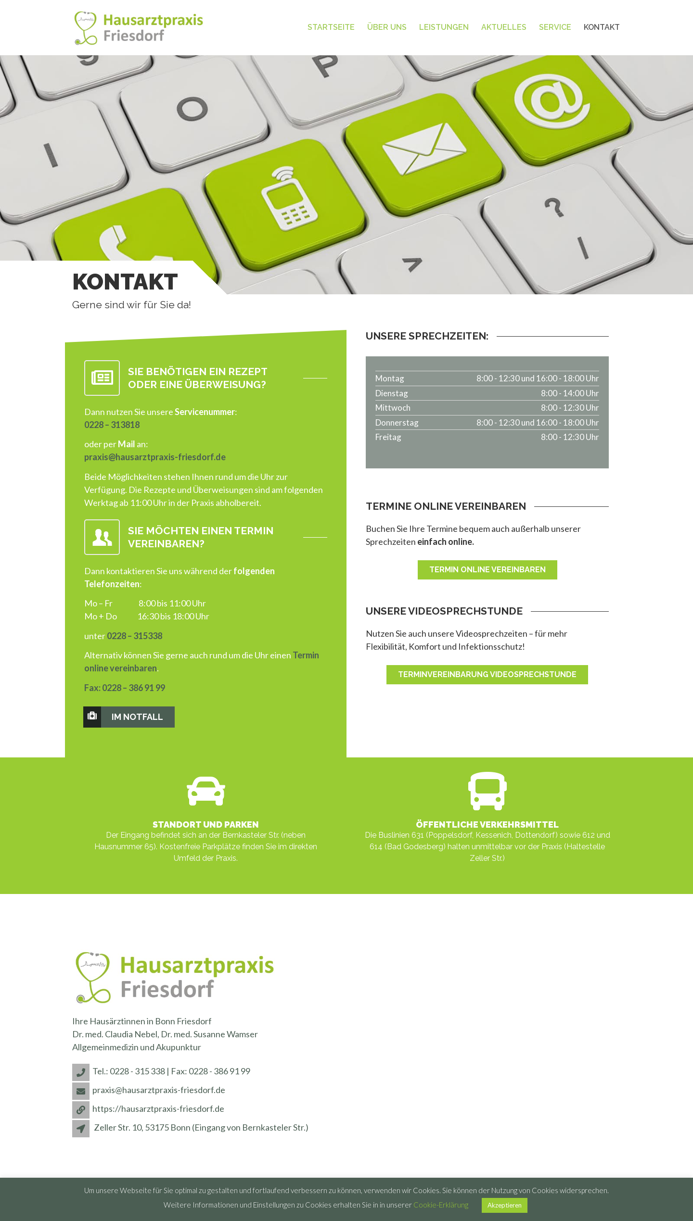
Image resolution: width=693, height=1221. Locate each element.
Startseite (331, 27)
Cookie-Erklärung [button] (440, 1204)
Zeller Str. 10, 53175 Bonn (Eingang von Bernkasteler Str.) (201, 1127)
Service (555, 27)
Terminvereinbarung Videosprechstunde (487, 674)
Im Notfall (123, 717)
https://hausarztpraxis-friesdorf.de (158, 1108)
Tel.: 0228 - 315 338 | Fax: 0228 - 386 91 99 (171, 1071)
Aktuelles (503, 27)
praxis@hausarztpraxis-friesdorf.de (155, 457)
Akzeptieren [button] (505, 1205)
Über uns (387, 27)
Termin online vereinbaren (487, 569)
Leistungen (444, 27)
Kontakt (602, 27)
